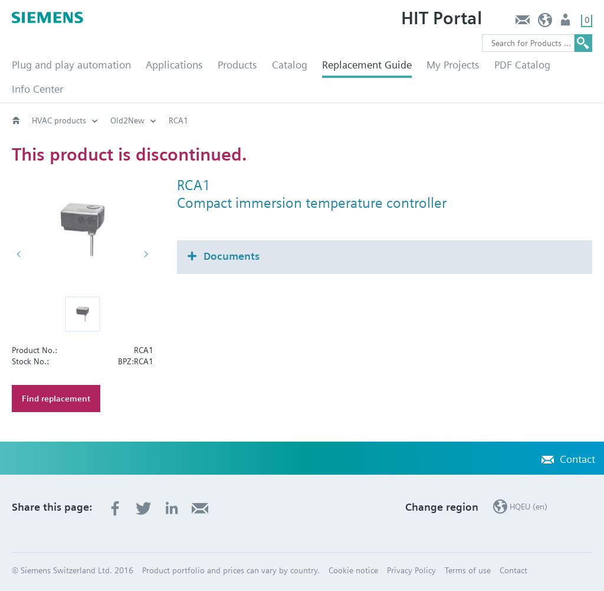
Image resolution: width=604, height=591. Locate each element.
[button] (82, 314)
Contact (522, 22)
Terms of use (468, 570)
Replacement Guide (367, 64)
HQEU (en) (545, 22)
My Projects (453, 64)
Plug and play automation (71, 64)
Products (237, 64)
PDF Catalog (522, 64)
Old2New (127, 120)
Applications (174, 64)
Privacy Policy (411, 570)
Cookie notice (353, 570)
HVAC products (59, 120)
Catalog (289, 64)
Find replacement (56, 398)
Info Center (37, 89)
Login (566, 22)
